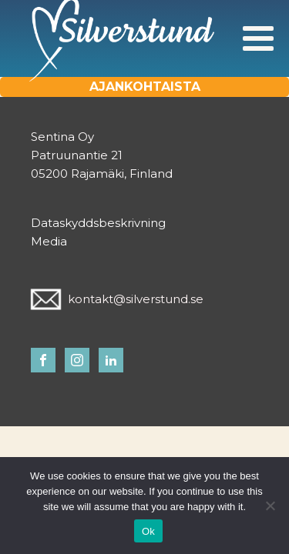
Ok (148, 531)
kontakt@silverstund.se (135, 299)
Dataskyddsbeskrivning (98, 222)
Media (49, 241)
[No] (269, 505)
